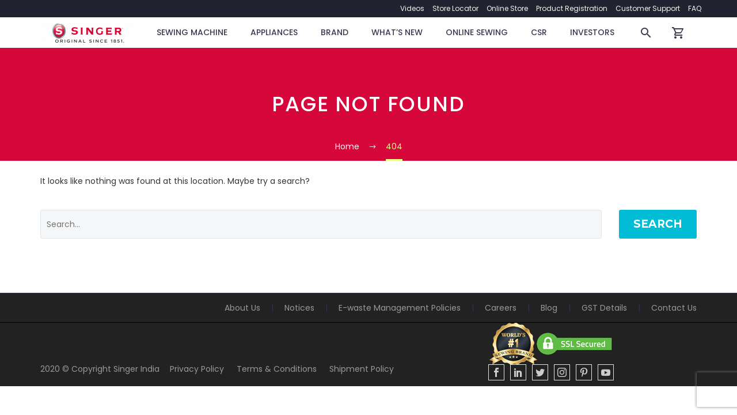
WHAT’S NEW (397, 32)
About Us (242, 308)
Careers (500, 308)
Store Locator (455, 8)
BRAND (334, 32)
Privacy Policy (197, 369)
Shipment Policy (361, 369)
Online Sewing (477, 32)
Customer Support (648, 8)
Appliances (274, 32)
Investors (592, 32)
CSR (539, 32)
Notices (299, 308)
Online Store (507, 8)
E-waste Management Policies (400, 308)
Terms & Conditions (277, 369)
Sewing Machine (192, 32)
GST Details (604, 308)
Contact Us (674, 308)
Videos (412, 8)
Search (657, 224)
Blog (549, 308)
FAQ (694, 8)
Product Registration (571, 8)
